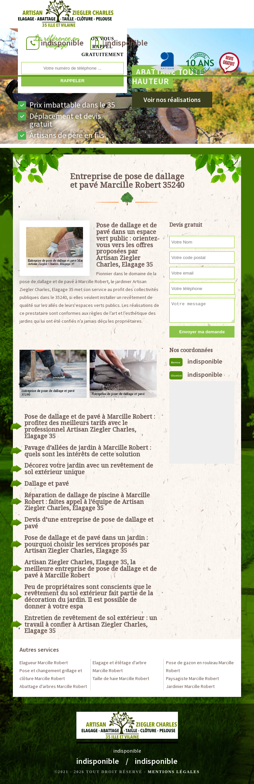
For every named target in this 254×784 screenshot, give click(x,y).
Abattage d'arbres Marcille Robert (53, 686)
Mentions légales (174, 771)
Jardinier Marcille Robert (190, 686)
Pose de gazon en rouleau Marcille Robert (200, 666)
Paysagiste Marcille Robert (192, 678)
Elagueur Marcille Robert (44, 663)
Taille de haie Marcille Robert (121, 678)
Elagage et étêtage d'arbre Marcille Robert (120, 666)
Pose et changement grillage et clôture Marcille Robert (51, 674)
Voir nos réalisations (172, 99)
